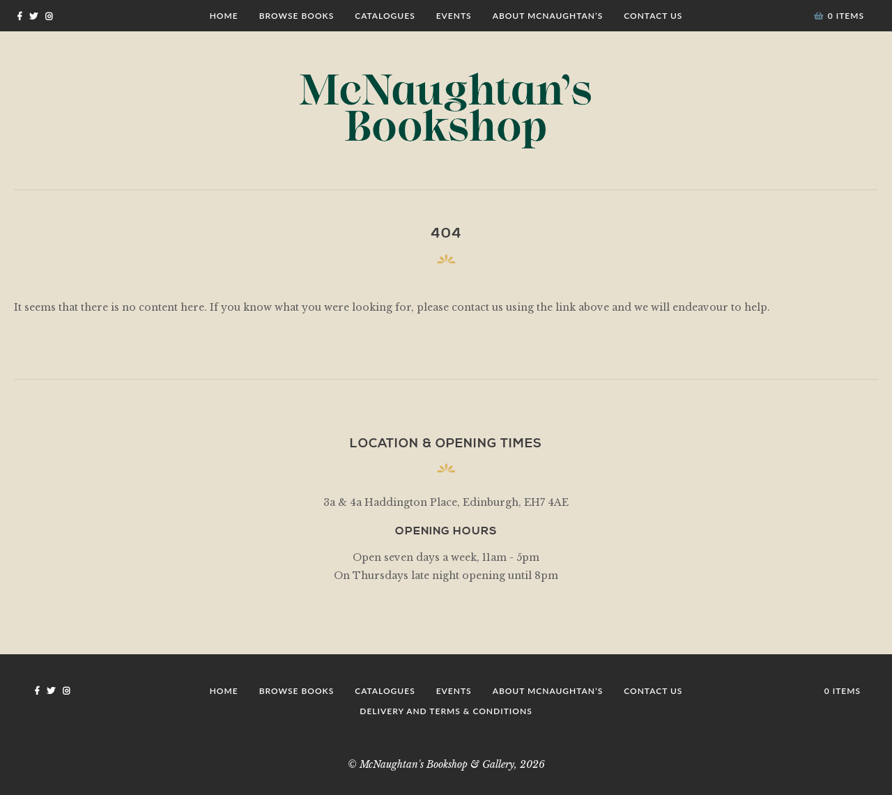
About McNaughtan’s (548, 15)
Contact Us (653, 15)
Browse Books (296, 15)
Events (454, 15)
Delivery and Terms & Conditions (446, 711)
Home (224, 15)
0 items (839, 15)
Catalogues (385, 15)
